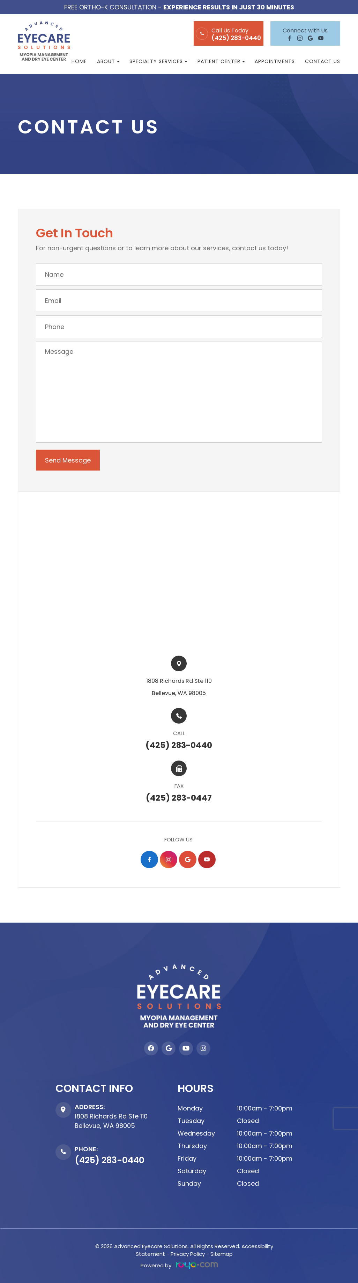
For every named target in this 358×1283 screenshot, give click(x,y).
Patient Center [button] (221, 61)
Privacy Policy (188, 1253)
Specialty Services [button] (158, 61)
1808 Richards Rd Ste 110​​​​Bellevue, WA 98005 (178, 687)
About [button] (108, 61)
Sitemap (221, 1253)
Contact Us (322, 61)
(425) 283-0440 (236, 38)
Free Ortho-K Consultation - (179, 7)
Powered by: (179, 1265)
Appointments (275, 61)
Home (79, 61)
